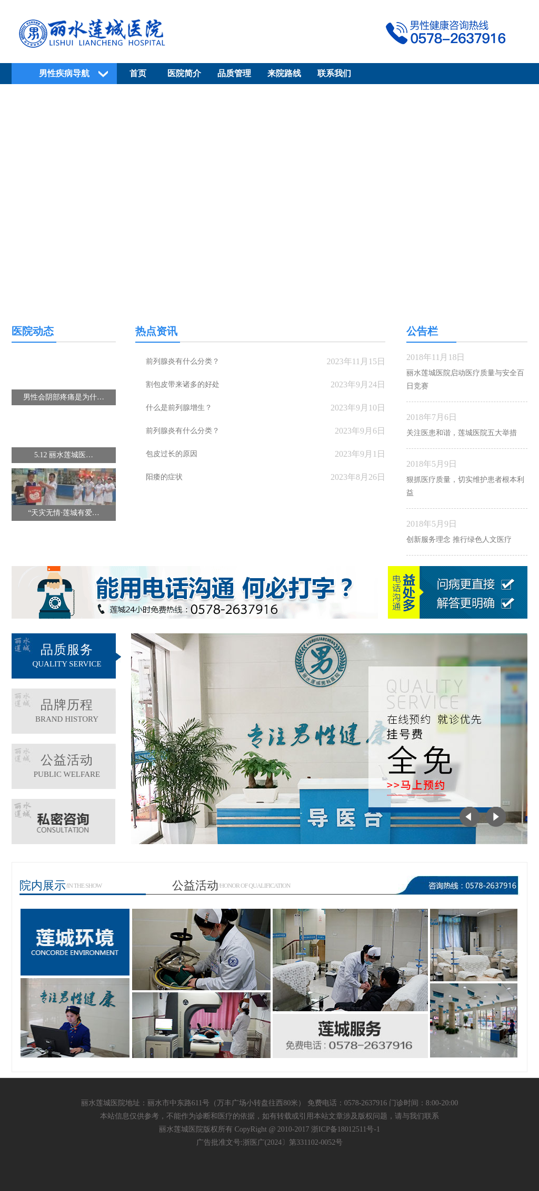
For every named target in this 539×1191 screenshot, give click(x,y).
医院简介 (184, 73)
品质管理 (234, 73)
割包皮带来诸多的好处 (182, 384)
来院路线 (284, 73)
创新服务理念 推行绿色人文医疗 (459, 539)
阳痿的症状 (164, 477)
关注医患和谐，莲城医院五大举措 (461, 433)
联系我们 (334, 73)
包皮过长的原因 (171, 454)
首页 (137, 73)
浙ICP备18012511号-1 (345, 1129)
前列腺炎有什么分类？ (182, 361)
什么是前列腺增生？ (179, 408)
